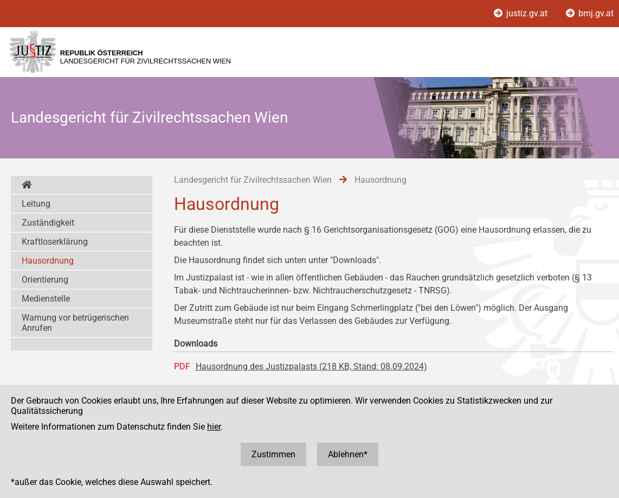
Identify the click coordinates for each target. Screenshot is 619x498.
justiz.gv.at (522, 13)
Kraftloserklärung (55, 242)
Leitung (36, 204)
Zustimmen (273, 454)
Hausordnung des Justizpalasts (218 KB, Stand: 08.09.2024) (311, 366)
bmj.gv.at (590, 13)
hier (214, 427)
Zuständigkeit (48, 223)
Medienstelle (46, 298)
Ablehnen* (347, 454)
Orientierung (45, 279)
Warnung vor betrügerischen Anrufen (75, 322)
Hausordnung (48, 261)
